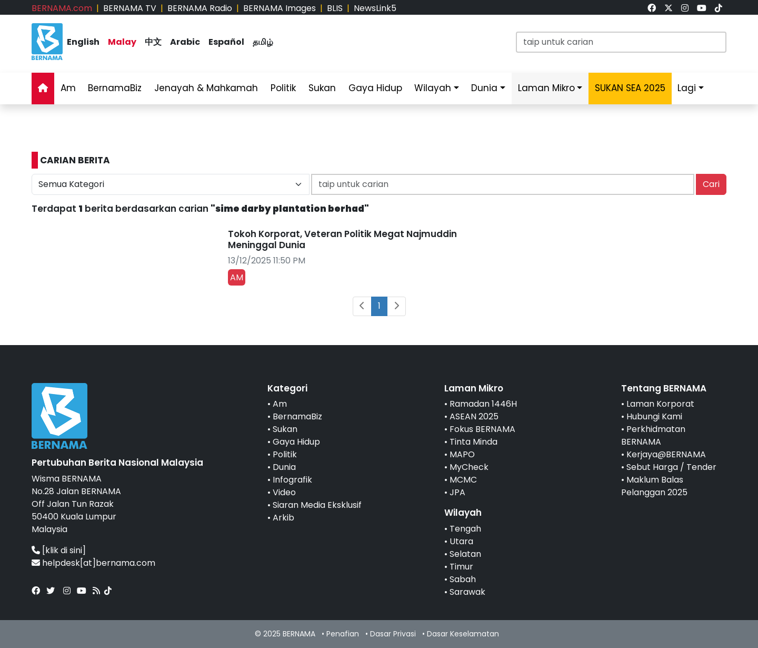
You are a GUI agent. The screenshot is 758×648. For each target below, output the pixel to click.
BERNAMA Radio (199, 8)
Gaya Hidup (375, 88)
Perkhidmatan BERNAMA (653, 435)
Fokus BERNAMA (482, 429)
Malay (122, 42)
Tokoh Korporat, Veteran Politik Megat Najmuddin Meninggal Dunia (342, 239)
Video (284, 492)
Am (68, 88)
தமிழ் (263, 42)
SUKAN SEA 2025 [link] (630, 88)
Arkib (283, 518)
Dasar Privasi (393, 634)
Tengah (465, 529)
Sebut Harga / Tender (671, 467)
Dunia (484, 88)
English (83, 42)
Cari (711, 184)
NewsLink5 (375, 8)
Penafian (342, 634)
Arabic (185, 42)
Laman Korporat (660, 404)
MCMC (463, 480)
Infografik (292, 480)
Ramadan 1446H (483, 404)
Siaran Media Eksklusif (317, 505)
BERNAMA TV (129, 8)
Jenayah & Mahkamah (206, 88)
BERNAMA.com (62, 8)
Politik (283, 88)
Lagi (686, 88)
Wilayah (432, 88)
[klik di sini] (64, 550)
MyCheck (469, 467)
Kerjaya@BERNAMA (666, 454)
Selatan (465, 554)
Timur (461, 567)
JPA (457, 492)
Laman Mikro (546, 88)
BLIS (335, 8)
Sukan (322, 88)
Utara (461, 541)
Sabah (463, 579)
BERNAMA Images (279, 8)
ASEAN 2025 (474, 416)
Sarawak (467, 592)
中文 (153, 42)
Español (226, 42)
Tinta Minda (473, 442)
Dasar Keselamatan (463, 634)
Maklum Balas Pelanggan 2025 (654, 486)
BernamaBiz (115, 88)
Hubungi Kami (654, 416)
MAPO (462, 454)
